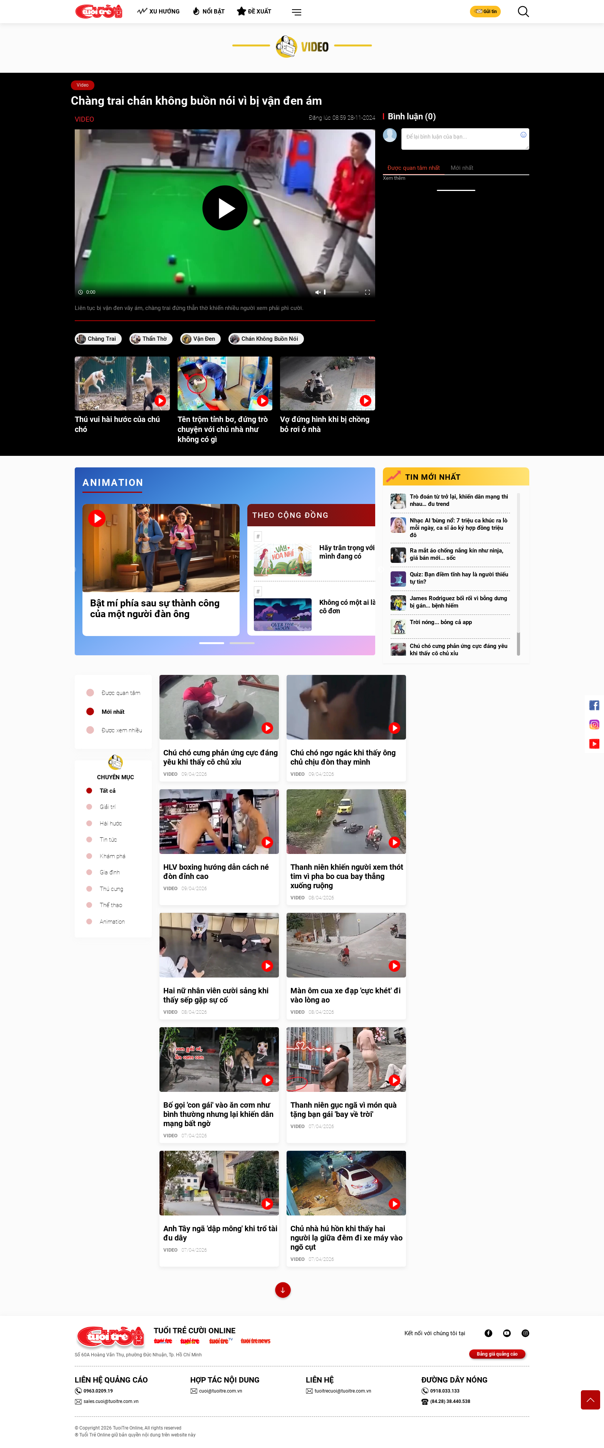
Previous (73, 570)
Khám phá (113, 856)
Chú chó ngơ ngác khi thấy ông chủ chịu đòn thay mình (343, 757)
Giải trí (108, 807)
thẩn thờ (155, 338)
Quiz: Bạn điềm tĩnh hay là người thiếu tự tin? (459, 578)
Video (83, 85)
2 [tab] (242, 643)
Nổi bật (208, 11)
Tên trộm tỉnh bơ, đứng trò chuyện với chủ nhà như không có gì (223, 429)
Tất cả (108, 790)
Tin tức (108, 839)
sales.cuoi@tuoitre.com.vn (107, 1401)
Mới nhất (113, 711)
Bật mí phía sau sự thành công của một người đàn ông (155, 608)
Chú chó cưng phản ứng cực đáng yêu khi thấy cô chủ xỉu (458, 650)
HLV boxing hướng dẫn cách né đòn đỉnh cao (216, 871)
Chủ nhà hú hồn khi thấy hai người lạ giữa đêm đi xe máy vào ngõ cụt (346, 1238)
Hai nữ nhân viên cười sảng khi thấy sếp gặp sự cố (215, 995)
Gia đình (110, 872)
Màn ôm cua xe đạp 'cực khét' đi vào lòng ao (345, 995)
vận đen (204, 338)
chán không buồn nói (270, 338)
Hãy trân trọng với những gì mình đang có (361, 552)
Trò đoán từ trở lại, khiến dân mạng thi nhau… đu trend (459, 500)
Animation (112, 921)
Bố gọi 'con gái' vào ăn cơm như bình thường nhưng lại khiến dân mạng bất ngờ (218, 1114)
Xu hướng (158, 11)
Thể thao (111, 905)
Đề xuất (254, 11)
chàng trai (102, 338)
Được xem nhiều (122, 730)
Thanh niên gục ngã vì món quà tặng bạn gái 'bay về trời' (343, 1109)
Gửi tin (485, 11)
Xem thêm (394, 178)
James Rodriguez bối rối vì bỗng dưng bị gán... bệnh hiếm (458, 602)
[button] (295, 12)
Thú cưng (111, 889)
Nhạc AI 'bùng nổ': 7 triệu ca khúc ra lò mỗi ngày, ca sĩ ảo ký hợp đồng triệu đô (458, 528)
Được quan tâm (121, 693)
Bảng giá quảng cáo (497, 1354)
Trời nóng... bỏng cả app (441, 622)
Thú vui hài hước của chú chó (117, 424)
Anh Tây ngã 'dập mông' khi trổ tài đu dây (220, 1233)
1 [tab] (211, 643)
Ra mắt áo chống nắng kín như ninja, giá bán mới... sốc (456, 554)
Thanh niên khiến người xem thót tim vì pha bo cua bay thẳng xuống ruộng (346, 876)
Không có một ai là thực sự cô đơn (360, 606)
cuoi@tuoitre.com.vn (216, 1391)
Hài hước (111, 823)
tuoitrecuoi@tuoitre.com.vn (338, 1391)
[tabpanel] (161, 570)
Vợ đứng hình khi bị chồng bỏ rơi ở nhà (324, 424)
